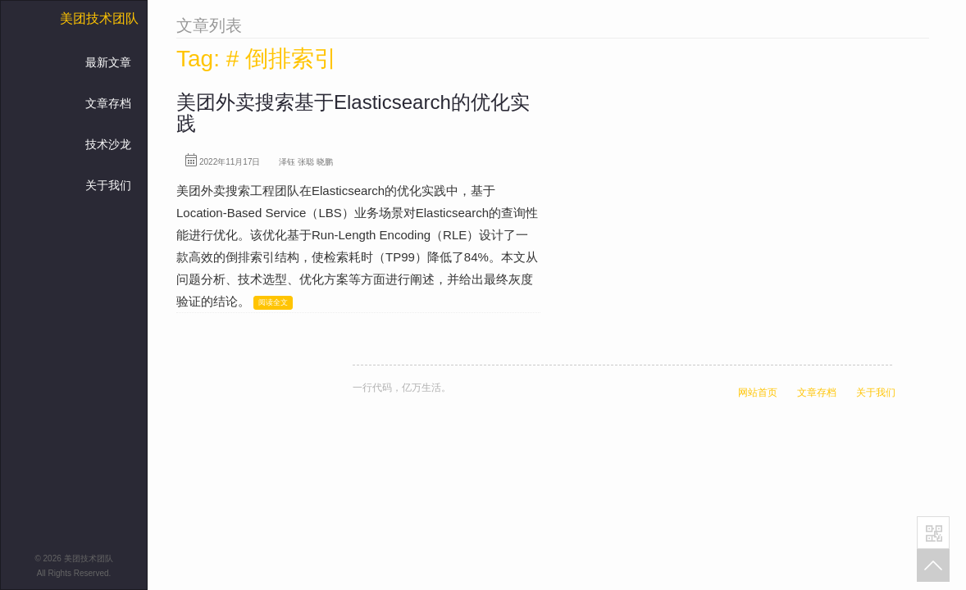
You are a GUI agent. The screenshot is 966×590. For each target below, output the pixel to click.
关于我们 (108, 185)
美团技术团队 (99, 18)
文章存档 (108, 103)
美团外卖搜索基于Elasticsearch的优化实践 (353, 112)
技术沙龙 (108, 144)
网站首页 (757, 392)
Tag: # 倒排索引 (256, 58)
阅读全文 (273, 302)
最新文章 (108, 62)
